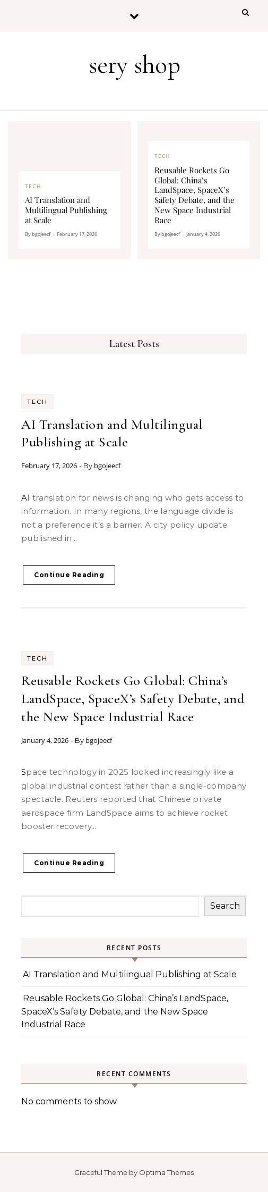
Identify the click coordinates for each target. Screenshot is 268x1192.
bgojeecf (107, 465)
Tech (37, 401)
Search (225, 906)
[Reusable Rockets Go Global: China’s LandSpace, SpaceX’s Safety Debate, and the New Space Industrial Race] (199, 190)
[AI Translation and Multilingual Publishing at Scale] (69, 190)
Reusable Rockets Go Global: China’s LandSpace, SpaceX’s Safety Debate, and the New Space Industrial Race (132, 698)
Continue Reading (69, 575)
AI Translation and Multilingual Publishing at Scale (130, 974)
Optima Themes (166, 1172)
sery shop (134, 64)
